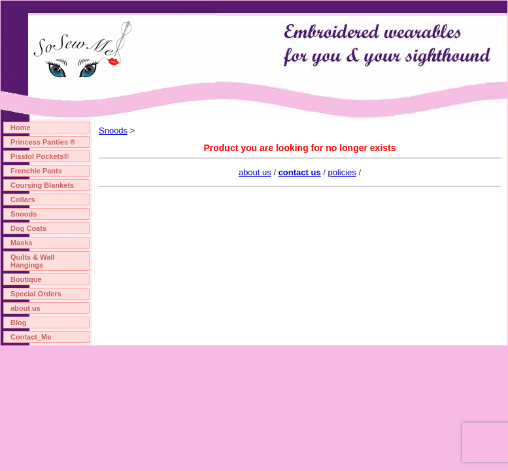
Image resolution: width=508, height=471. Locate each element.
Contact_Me (30, 337)
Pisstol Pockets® (39, 156)
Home (20, 127)
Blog (18, 322)
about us (25, 308)
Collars (22, 199)
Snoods (23, 214)
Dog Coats (28, 228)
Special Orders (35, 294)
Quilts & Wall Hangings (32, 261)
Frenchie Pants (36, 171)
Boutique (26, 279)
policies (342, 172)
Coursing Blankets (42, 185)
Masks (21, 243)
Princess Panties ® (42, 142)
